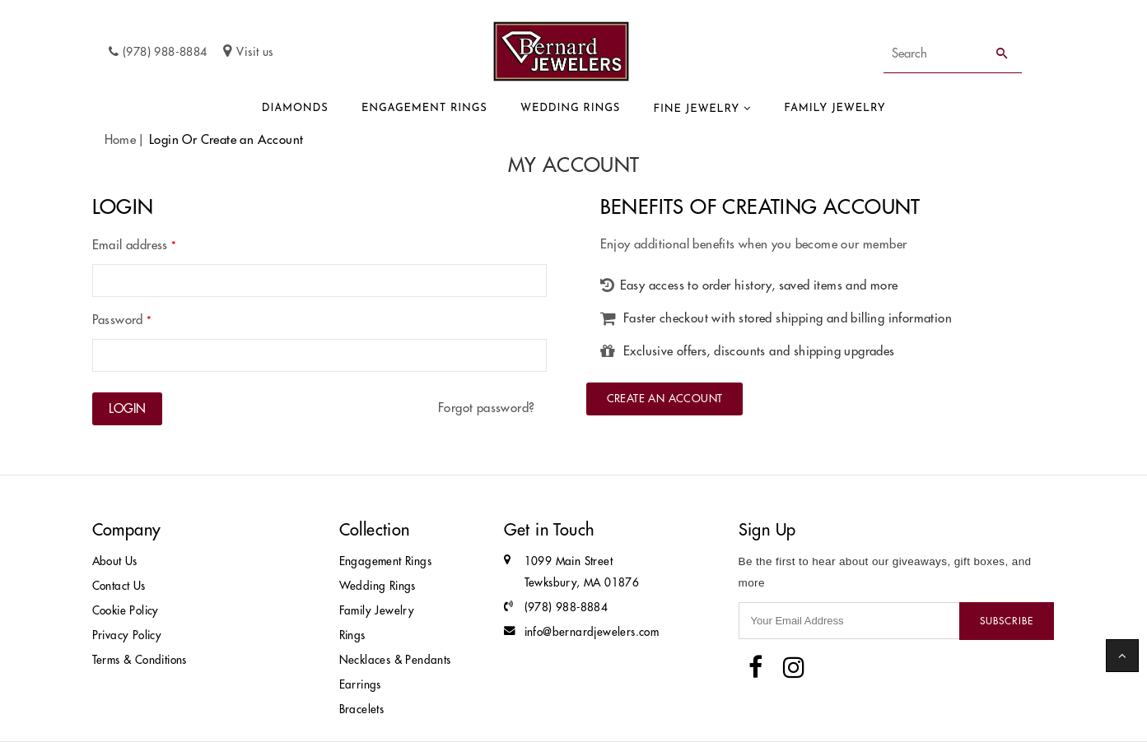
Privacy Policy (127, 635)
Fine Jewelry (697, 109)
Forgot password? (486, 407)
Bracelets (362, 709)
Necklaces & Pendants (395, 660)
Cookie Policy (125, 611)
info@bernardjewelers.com (592, 632)
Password (122, 319)
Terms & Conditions (139, 660)
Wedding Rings (570, 108)
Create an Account (665, 398)
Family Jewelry (834, 108)
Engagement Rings (424, 108)
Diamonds (295, 108)
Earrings (360, 685)
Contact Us (119, 586)
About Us (115, 561)
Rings (352, 635)
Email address (134, 245)
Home (121, 139)
